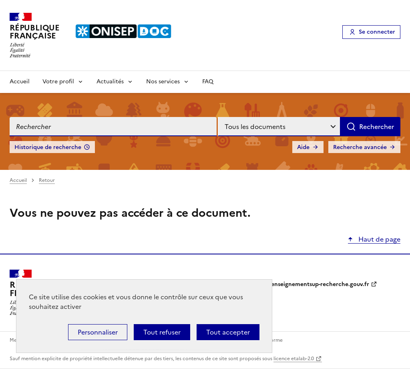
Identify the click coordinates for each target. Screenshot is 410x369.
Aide (303, 147)
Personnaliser (98, 332)
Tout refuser (162, 332)
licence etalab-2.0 (293, 358)
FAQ (207, 81)
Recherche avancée (360, 147)
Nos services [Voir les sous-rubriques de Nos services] (163, 81)
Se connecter (377, 32)
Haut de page (378, 239)
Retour (47, 180)
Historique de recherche (47, 147)
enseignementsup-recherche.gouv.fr (320, 284)
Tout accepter (228, 332)
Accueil (20, 81)
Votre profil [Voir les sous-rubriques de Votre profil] (58, 81)
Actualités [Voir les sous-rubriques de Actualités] (110, 81)
